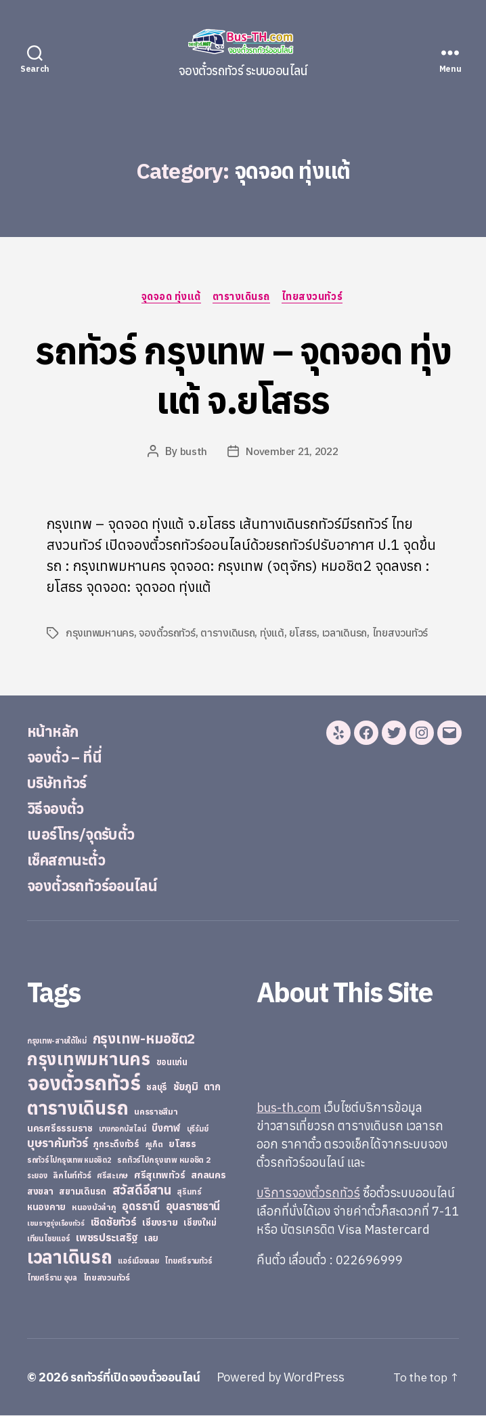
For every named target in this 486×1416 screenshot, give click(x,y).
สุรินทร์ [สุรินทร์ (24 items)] (189, 1192)
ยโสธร (305, 634)
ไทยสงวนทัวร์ (316, 297)
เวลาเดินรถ (347, 634)
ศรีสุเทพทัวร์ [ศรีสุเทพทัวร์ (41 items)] (159, 1176)
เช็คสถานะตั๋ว (70, 860)
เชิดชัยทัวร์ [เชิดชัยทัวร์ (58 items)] (114, 1222)
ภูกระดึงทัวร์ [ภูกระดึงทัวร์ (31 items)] (116, 1145)
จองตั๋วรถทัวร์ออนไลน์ (100, 886)
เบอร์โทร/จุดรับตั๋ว (87, 834)
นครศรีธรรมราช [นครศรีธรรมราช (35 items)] (60, 1129)
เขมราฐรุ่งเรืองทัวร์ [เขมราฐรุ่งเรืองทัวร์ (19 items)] (56, 1223)
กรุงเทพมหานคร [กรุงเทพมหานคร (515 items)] (88, 1059)
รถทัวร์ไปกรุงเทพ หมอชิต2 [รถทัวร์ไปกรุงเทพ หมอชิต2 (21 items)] (69, 1160)
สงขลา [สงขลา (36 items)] (40, 1192)
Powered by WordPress (287, 1378)
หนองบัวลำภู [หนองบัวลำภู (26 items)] (94, 1208)
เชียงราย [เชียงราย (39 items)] (159, 1223)
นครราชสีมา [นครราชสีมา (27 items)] (156, 1112)
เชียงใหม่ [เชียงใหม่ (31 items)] (199, 1223)
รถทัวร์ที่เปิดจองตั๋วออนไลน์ (138, 1378)
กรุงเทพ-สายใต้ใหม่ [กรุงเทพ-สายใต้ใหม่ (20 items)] (57, 1041)
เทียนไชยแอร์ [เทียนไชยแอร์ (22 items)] (48, 1239)
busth (191, 452)
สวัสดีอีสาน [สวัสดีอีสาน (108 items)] (141, 1190)
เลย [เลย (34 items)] (151, 1238)
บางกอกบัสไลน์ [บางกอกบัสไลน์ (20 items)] (122, 1129)
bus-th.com (289, 1108)
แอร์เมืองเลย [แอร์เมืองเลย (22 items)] (138, 1261)
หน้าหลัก (55, 731)
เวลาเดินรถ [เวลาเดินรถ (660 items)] (69, 1257)
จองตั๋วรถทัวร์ (167, 634)
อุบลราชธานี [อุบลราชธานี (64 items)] (193, 1206)
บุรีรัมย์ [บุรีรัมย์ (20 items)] (197, 1129)
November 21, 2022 (292, 452)
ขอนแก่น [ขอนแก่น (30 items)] (171, 1062)
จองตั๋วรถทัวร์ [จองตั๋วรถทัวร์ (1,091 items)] (83, 1083)
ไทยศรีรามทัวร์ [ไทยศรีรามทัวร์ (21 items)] (188, 1261)
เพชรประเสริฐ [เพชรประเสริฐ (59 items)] (107, 1238)
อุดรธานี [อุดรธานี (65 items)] (140, 1206)
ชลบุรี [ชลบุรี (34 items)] (156, 1087)
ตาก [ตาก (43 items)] (212, 1087)
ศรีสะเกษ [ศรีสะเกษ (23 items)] (112, 1176)
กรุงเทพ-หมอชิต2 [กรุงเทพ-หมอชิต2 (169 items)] (144, 1039)
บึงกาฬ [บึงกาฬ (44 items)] (166, 1128)
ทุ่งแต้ (274, 634)
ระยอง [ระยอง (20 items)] (37, 1176)
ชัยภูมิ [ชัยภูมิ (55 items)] (185, 1087)
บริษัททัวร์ (60, 783)
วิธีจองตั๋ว (58, 808)
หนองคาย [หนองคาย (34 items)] (46, 1207)
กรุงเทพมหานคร (100, 634)
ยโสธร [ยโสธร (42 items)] (182, 1144)
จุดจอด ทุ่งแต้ (169, 297)
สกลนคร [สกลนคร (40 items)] (208, 1176)
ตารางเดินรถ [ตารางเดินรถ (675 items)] (77, 1108)
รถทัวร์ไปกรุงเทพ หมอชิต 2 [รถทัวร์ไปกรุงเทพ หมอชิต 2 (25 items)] (163, 1160)
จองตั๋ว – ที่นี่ (68, 757)
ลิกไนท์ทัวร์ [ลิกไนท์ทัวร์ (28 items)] (72, 1175)
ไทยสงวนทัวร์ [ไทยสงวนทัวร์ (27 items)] (106, 1277)
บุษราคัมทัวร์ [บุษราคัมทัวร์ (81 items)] (57, 1143)
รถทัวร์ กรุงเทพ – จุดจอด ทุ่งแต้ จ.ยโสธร (243, 374)
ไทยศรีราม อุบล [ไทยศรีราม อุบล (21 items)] (52, 1278)
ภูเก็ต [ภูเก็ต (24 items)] (154, 1145)
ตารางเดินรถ (243, 297)
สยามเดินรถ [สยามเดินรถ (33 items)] (82, 1192)
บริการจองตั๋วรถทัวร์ (308, 1193)
